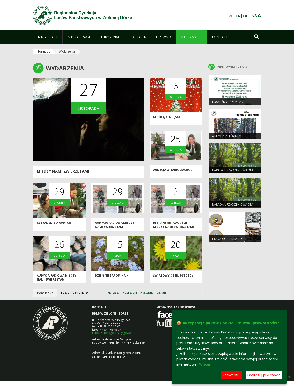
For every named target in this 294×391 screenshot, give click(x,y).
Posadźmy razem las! (227, 102)
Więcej (204, 364)
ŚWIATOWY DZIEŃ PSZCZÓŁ (173, 275)
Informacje (43, 51)
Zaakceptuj (231, 374)
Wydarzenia (67, 51)
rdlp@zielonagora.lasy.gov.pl (112, 333)
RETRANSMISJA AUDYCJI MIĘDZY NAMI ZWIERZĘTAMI (173, 225)
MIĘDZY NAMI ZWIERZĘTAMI (63, 171)
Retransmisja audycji (54, 223)
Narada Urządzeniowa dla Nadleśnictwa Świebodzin (232, 172)
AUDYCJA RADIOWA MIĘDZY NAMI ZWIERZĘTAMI (114, 225)
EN (238, 16)
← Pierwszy (111, 293)
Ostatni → (163, 293)
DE (245, 16)
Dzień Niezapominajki (112, 275)
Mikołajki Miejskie (167, 117)
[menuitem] (47, 37)
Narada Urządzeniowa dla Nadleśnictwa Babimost (232, 207)
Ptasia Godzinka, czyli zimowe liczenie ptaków (230, 241)
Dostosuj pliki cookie (263, 374)
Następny (146, 293)
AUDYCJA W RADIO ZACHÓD (173, 170)
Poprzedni (130, 293)
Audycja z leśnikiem (226, 136)
